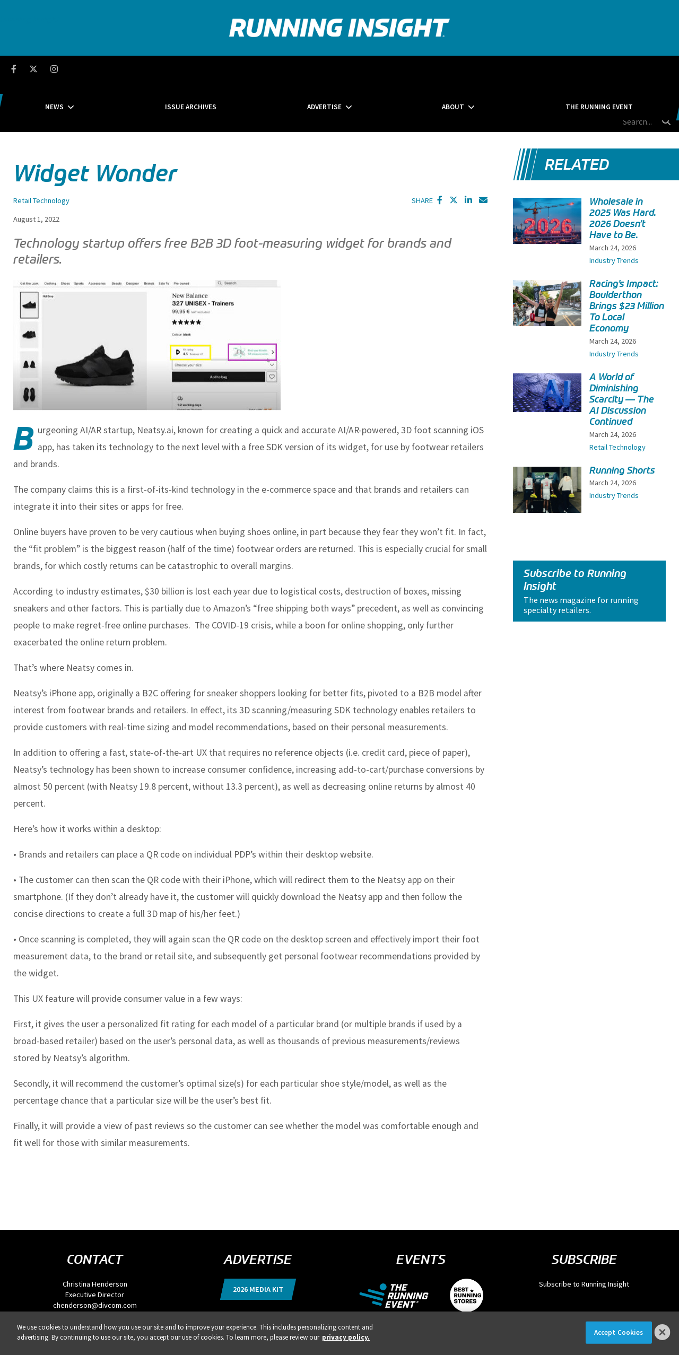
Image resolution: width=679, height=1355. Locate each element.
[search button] (665, 68)
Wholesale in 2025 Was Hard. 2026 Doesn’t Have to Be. (622, 168)
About (412, 68)
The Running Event (518, 68)
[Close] (663, 1332)
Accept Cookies (618, 1332)
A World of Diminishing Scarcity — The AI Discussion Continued (621, 349)
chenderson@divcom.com (95, 1255)
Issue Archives (231, 68)
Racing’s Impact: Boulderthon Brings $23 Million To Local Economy (626, 256)
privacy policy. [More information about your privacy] (346, 1337)
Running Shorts (622, 420)
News (135, 68)
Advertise (324, 68)
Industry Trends (614, 210)
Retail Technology (41, 150)
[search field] (614, 69)
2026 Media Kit (258, 1239)
